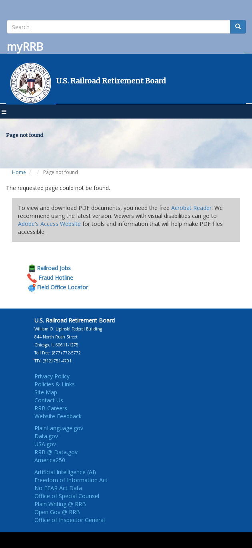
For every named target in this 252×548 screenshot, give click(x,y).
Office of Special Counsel (66, 496)
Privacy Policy (52, 376)
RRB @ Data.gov (56, 452)
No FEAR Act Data (58, 488)
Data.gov (46, 436)
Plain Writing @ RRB (60, 504)
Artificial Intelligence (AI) (65, 472)
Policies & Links (54, 384)
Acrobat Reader (191, 208)
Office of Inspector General (69, 520)
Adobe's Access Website (49, 224)
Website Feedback (58, 416)
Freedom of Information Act (71, 480)
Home (19, 172)
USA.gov (45, 444)
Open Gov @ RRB (57, 512)
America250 (49, 460)
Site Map (45, 392)
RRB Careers (50, 408)
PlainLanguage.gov (58, 428)
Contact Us (48, 400)
